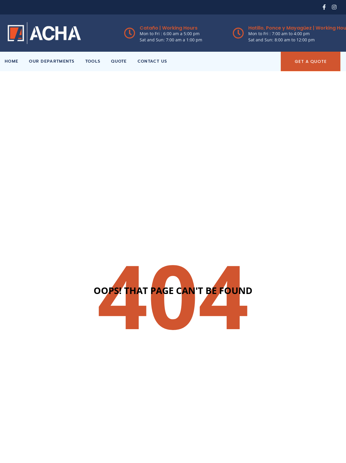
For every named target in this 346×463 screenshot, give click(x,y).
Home (11, 61)
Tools (93, 61)
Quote (119, 61)
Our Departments (52, 61)
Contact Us (152, 61)
